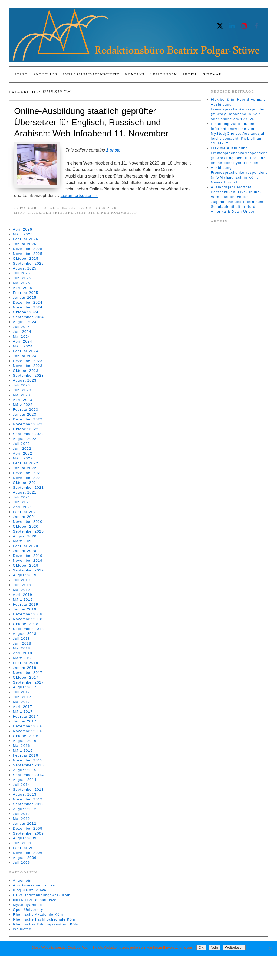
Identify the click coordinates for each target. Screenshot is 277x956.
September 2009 (28, 833)
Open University (28, 910)
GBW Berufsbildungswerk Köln (42, 895)
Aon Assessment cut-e (34, 885)
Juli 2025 (21, 273)
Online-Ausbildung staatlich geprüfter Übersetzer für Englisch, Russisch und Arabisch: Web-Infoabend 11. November (91, 122)
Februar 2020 (25, 546)
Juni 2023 (22, 390)
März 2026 (23, 234)
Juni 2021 (22, 502)
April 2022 (22, 453)
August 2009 (25, 838)
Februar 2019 (25, 604)
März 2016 (23, 750)
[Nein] (270, 948)
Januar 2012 (25, 824)
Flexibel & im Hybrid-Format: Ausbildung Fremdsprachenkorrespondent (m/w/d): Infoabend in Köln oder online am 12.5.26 (239, 109)
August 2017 (25, 687)
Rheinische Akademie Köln (38, 914)
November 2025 (27, 254)
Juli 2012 (21, 814)
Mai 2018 (21, 648)
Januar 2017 (25, 721)
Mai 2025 (21, 283)
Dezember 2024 (27, 302)
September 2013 (28, 789)
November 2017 (27, 673)
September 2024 (28, 317)
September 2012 (28, 804)
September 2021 (28, 487)
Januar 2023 (25, 414)
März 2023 (23, 405)
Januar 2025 (25, 297)
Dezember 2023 (27, 361)
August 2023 (25, 380)
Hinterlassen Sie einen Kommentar (96, 213)
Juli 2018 (21, 638)
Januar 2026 (25, 244)
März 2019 (23, 599)
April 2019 (22, 595)
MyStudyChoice (27, 905)
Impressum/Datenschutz (91, 74)
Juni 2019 (22, 585)
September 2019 (28, 570)
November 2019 (27, 561)
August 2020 (25, 536)
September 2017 (28, 682)
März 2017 (23, 711)
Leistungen (163, 74)
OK (201, 947)
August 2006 (25, 858)
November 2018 (27, 619)
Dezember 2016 (27, 726)
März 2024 (23, 346)
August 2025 (25, 268)
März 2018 (23, 658)
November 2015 (27, 760)
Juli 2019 (21, 580)
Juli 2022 (21, 444)
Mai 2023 (21, 395)
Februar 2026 (25, 239)
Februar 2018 (25, 663)
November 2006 (27, 853)
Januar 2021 (25, 517)
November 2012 (27, 799)
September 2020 (28, 531)
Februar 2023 (25, 410)
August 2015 (25, 770)
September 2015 (28, 765)
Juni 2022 (22, 448)
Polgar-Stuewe (38, 208)
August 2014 (25, 780)
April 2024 (22, 341)
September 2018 (28, 629)
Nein (214, 947)
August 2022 (25, 439)
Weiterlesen (234, 947)
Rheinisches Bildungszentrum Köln (45, 924)
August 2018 (25, 634)
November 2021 (27, 478)
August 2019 (25, 575)
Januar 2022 (25, 468)
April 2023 (22, 400)
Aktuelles (45, 74)
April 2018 (22, 653)
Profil (190, 74)
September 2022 (28, 434)
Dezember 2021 (27, 473)
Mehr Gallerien (33, 213)
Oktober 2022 (25, 429)
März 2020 (23, 541)
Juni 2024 (22, 332)
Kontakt (135, 74)
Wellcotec (22, 929)
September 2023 (28, 375)
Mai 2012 (21, 819)
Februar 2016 (25, 755)
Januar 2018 (25, 668)
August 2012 (25, 809)
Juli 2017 (21, 692)
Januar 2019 (25, 609)
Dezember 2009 (27, 828)
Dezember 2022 (27, 419)
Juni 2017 (22, 697)
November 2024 (27, 307)
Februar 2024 (25, 351)
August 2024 (25, 322)
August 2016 (25, 741)
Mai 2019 (21, 590)
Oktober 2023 (25, 371)
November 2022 (27, 424)
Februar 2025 (25, 293)
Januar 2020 (25, 551)
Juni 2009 (22, 843)
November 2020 (27, 522)
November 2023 (27, 366)
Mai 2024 (21, 336)
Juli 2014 (21, 785)
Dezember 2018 (27, 614)
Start (21, 74)
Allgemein (22, 880)
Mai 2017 (21, 702)
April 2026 (22, 229)
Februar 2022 (25, 463)
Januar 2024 (25, 356)
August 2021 (25, 492)
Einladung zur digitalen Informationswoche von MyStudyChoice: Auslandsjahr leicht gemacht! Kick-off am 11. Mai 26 (239, 133)
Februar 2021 (25, 512)
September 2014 (28, 775)
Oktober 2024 (25, 312)
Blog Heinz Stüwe (29, 890)
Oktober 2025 (25, 259)
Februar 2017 (25, 716)
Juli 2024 (21, 327)
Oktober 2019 (25, 565)
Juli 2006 (21, 862)
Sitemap (212, 74)
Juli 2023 (21, 385)
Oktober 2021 (25, 483)
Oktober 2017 (25, 677)
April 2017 (22, 707)
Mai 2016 (21, 746)
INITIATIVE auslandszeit (36, 900)
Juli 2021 (21, 497)
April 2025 (22, 288)
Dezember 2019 (27, 556)
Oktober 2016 (25, 736)
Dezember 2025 (27, 249)
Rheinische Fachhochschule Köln (44, 919)
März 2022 (23, 458)
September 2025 (28, 263)
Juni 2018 (22, 643)
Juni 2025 (22, 278)
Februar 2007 (25, 848)
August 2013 (25, 794)
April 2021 (22, 507)
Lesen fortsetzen (79, 195)
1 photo (113, 150)
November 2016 (27, 731)
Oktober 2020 (25, 526)
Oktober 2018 (25, 624)
